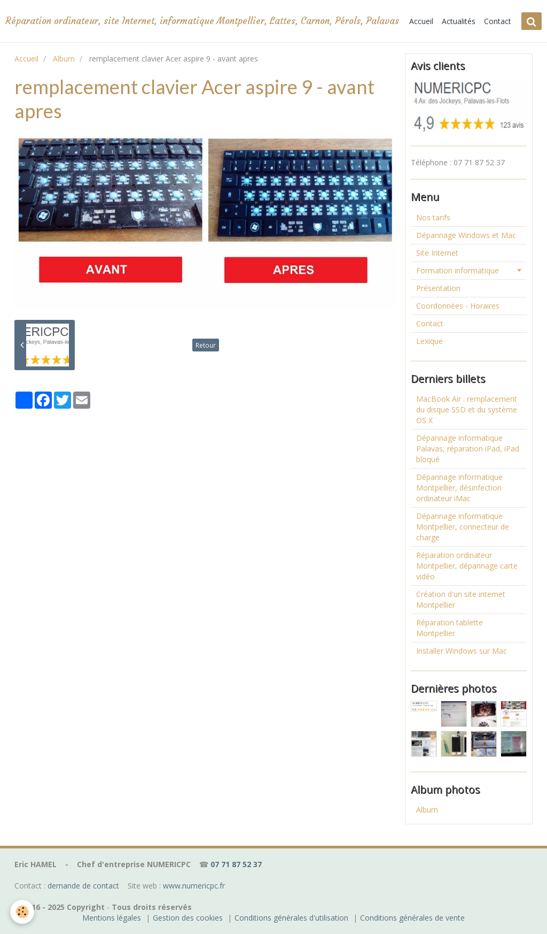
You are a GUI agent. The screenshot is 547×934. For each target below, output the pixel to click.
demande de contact (83, 886)
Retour (206, 345)
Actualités (458, 21)
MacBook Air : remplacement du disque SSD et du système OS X (466, 409)
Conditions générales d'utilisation (291, 918)
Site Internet (437, 253)
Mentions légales (111, 918)
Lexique (429, 341)
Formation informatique (457, 270)
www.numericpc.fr (194, 886)
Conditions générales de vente (412, 918)
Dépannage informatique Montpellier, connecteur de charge (462, 526)
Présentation (438, 288)
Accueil (421, 21)
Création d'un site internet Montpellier (460, 599)
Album (64, 58)
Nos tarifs (433, 217)
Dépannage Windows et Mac (466, 235)
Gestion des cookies (188, 918)
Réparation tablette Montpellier (449, 627)
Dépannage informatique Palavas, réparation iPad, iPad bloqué (467, 448)
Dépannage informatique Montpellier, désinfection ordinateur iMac (459, 487)
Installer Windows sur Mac (461, 651)
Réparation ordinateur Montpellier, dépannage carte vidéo (467, 565)
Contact (497, 21)
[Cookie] (23, 912)
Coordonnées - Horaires (457, 306)
